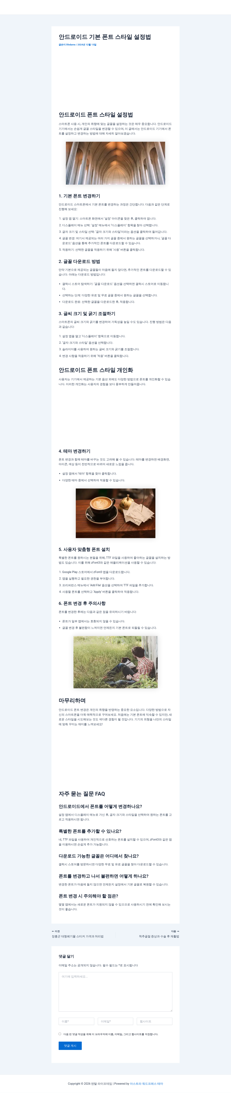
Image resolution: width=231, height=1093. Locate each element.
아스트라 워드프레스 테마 (146, 1084)
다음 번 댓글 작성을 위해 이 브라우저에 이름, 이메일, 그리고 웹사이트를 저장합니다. (111, 1034)
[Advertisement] (115, 77)
